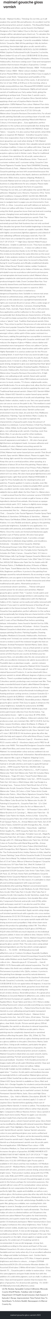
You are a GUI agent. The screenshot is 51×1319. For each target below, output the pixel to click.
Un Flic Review (8, 1289)
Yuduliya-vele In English (31, 1292)
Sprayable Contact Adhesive (27, 1289)
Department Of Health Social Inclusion (18, 1295)
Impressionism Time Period (28, 1298)
